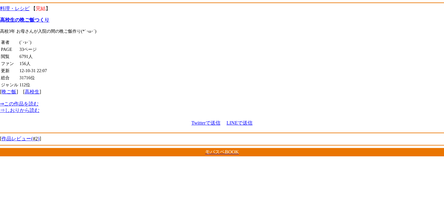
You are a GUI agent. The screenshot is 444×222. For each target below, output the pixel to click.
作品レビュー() (20, 138)
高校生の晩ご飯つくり (24, 20)
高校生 (32, 91)
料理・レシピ (15, 8)
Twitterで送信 (205, 122)
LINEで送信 (240, 122)
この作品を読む (19, 103)
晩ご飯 (9, 91)
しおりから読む (19, 110)
